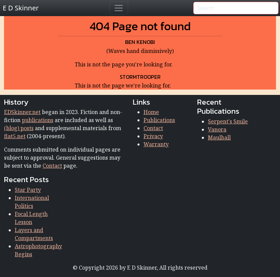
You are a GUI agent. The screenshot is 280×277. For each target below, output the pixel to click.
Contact (52, 165)
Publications (159, 120)
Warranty (156, 144)
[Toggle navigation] (118, 8)
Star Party (28, 189)
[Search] (236, 8)
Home (151, 112)
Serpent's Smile (228, 121)
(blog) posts (19, 128)
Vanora (217, 129)
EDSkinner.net (22, 112)
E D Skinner (21, 7)
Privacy (153, 136)
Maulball (219, 137)
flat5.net (14, 136)
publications (37, 120)
